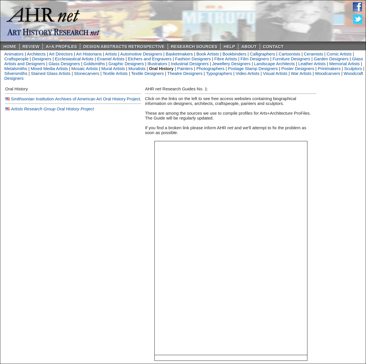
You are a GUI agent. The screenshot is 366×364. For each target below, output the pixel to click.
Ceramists (313, 53)
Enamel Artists (110, 58)
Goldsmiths (94, 63)
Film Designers (254, 58)
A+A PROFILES (61, 46)
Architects (36, 53)
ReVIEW (31, 46)
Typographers (219, 73)
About (248, 46)
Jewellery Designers (231, 63)
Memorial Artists (344, 63)
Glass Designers (64, 63)
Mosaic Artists (84, 68)
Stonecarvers (86, 73)
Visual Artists (275, 73)
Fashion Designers (193, 58)
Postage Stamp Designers (253, 68)
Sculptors (353, 68)
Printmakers (329, 68)
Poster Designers (297, 68)
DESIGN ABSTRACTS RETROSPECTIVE (123, 46)
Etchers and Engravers (150, 58)
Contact (273, 46)
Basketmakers (179, 53)
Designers (41, 58)
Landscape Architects (274, 63)
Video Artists (247, 73)
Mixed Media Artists (49, 68)
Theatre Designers (184, 73)
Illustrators (157, 63)
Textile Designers (147, 73)
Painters (185, 68)
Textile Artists (115, 73)
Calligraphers (262, 53)
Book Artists (207, 53)
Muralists (137, 68)
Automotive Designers (141, 53)
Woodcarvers (327, 73)
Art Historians (89, 53)
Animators (14, 53)
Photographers (210, 68)
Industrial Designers (190, 63)
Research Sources (194, 46)
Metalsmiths (15, 68)
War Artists (301, 73)
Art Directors (61, 53)
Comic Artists (339, 53)
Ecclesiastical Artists (74, 58)
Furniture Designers (291, 58)
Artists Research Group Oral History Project (52, 108)
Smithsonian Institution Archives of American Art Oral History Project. (76, 98)
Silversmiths (15, 73)
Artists (111, 53)
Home (9, 46)
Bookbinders (234, 53)
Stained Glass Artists (50, 73)
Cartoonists (289, 53)
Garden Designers (331, 58)
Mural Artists (113, 68)
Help (229, 46)
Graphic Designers (126, 63)
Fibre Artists (225, 58)
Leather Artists (312, 63)
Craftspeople (16, 58)
